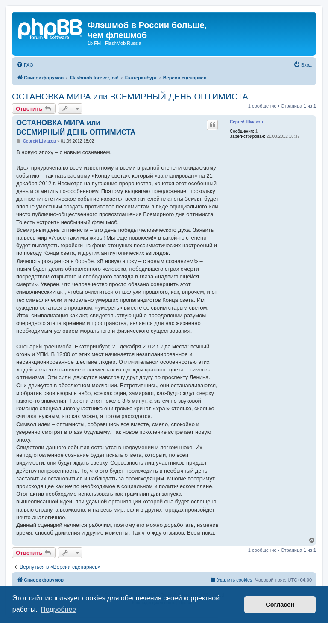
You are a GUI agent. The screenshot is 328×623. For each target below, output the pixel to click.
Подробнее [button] (58, 609)
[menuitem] (24, 65)
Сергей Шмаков (246, 122)
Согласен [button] (280, 604)
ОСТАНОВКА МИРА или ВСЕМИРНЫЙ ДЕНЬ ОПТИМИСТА (130, 96)
